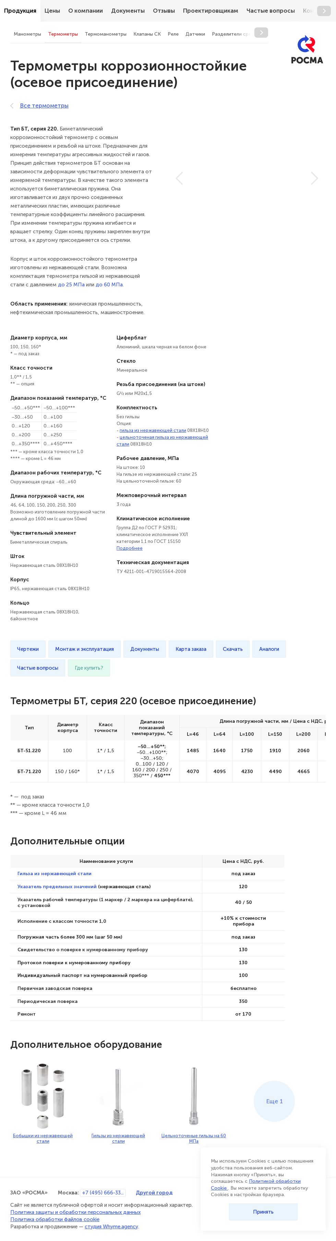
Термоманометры (106, 34)
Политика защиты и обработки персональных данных (75, 1212)
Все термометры (39, 105)
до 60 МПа (109, 284)
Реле (173, 34)
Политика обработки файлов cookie (54, 1219)
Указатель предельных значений (57, 886)
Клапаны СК (147, 34)
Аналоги (269, 649)
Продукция (20, 11)
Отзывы (164, 11)
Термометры (63, 34)
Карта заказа (191, 649)
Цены (52, 11)
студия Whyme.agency (111, 1226)
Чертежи (28, 649)
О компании (85, 11)
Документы (128, 11)
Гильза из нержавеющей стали (54, 873)
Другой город (154, 1192)
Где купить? (89, 668)
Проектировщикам (210, 11)
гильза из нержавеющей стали (153, 430)
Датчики (195, 34)
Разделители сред (233, 34)
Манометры (27, 34)
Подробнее (130, 548)
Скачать (233, 649)
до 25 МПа (71, 284)
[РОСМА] (307, 49)
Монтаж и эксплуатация (84, 649)
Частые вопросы (271, 11)
